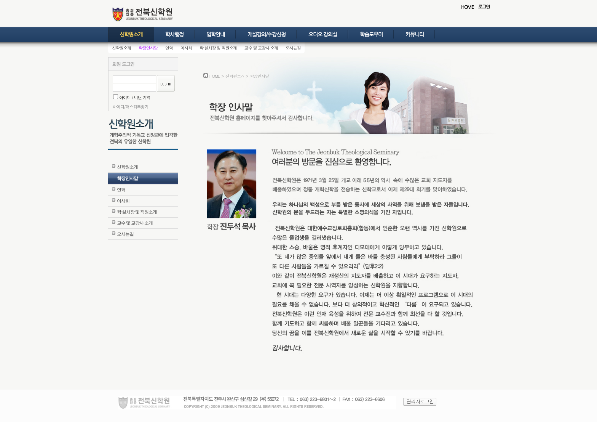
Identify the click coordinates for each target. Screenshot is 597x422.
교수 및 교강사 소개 (261, 48)
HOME (467, 7)
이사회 (186, 48)
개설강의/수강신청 (266, 34)
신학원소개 (131, 34)
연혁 (169, 48)
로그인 (484, 7)
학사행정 (174, 34)
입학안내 (215, 34)
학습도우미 (371, 34)
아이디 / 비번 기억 (131, 97)
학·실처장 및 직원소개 (218, 48)
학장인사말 (148, 48)
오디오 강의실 (322, 34)
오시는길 (293, 48)
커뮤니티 (414, 34)
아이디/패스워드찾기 (130, 106)
